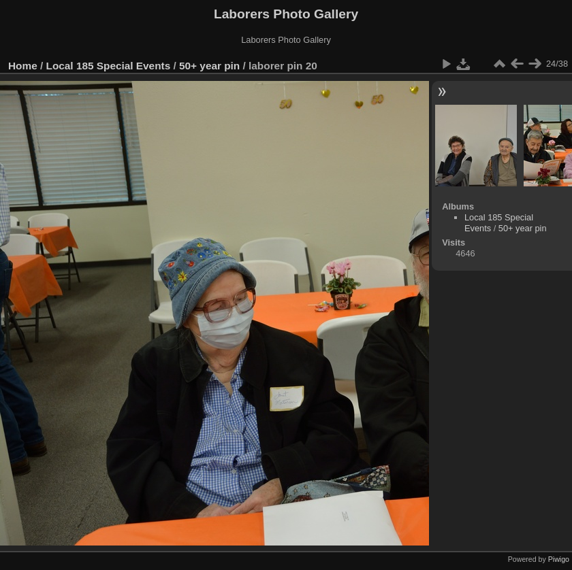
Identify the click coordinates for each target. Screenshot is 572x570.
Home (22, 65)
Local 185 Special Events (108, 65)
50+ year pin (209, 65)
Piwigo (558, 559)
